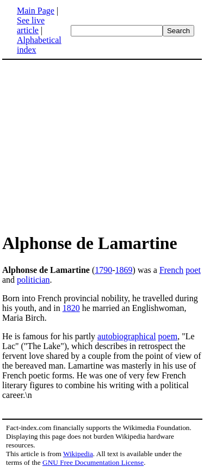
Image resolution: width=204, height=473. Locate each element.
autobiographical (126, 336)
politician (33, 279)
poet (193, 270)
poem (168, 336)
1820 (71, 308)
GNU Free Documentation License (93, 462)
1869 (124, 270)
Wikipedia (78, 454)
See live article (31, 25)
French (171, 270)
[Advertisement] (102, 146)
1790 (103, 270)
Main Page (35, 10)
